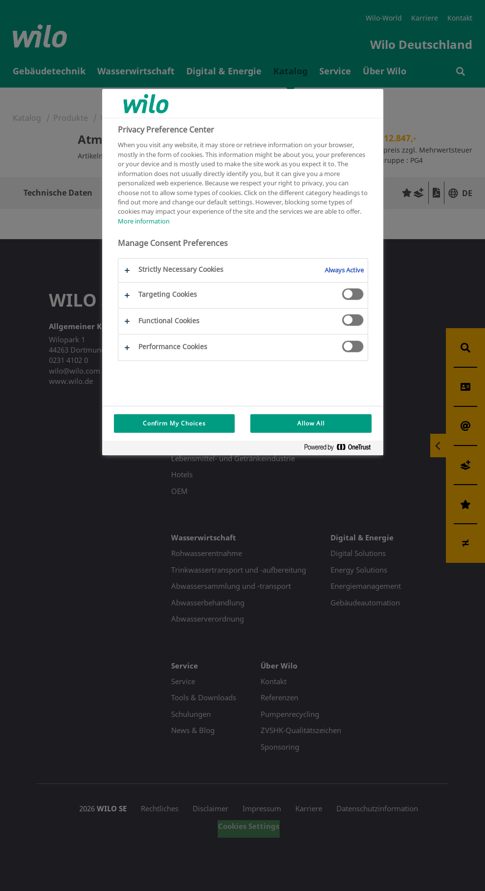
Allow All (311, 423)
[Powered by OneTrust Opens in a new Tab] (341, 449)
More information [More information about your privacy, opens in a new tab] (144, 221)
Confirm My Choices (174, 423)
